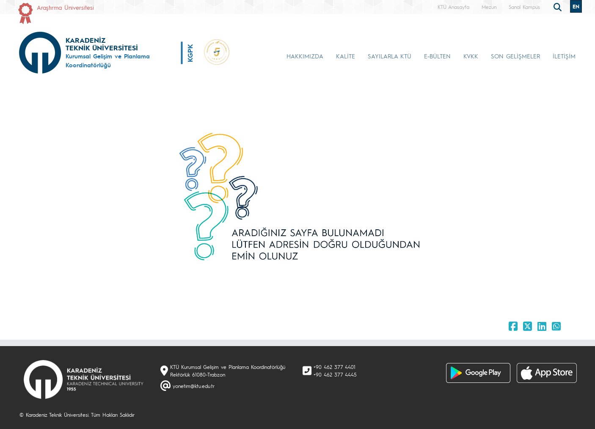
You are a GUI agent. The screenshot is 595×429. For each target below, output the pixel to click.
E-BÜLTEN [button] (437, 56)
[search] (558, 6)
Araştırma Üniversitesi (65, 7)
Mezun (489, 6)
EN (576, 6)
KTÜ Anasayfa (453, 6)
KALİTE (345, 56)
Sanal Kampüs (524, 6)
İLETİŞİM (564, 56)
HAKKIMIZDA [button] (304, 56)
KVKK (470, 56)
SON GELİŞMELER (515, 56)
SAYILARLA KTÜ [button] (389, 56)
